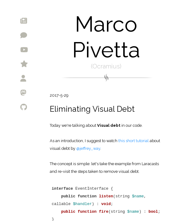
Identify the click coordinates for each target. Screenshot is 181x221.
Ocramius (106, 66)
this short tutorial (134, 140)
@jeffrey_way (88, 148)
